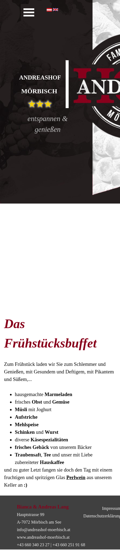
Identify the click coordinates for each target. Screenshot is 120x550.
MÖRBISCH (39, 91)
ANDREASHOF (40, 77)
